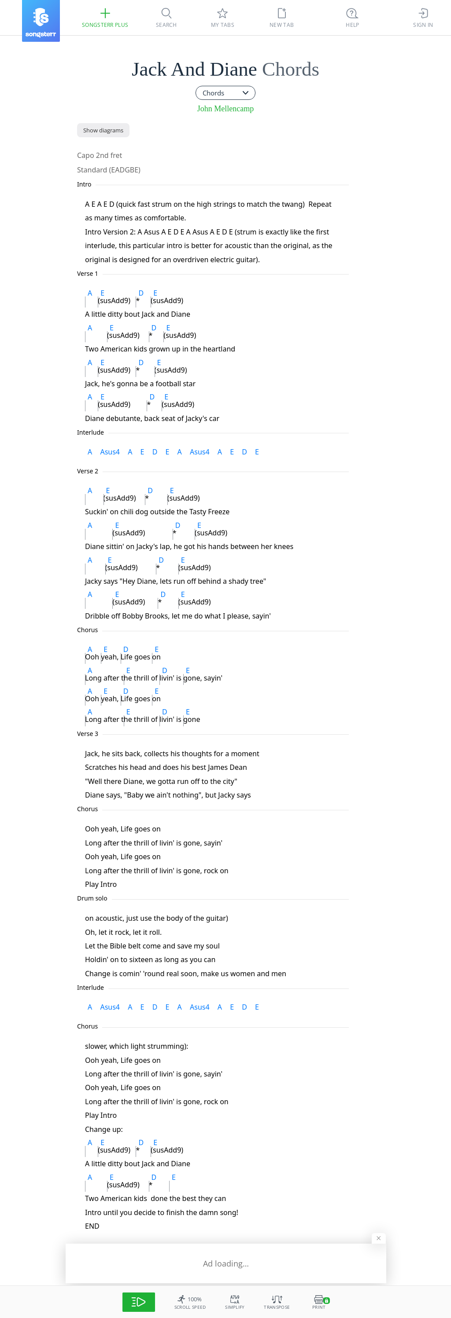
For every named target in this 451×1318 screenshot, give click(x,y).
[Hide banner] (378, 1236)
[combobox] (225, 93)
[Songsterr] (41, 21)
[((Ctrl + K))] (352, 17)
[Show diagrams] (103, 130)
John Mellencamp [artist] (225, 108)
